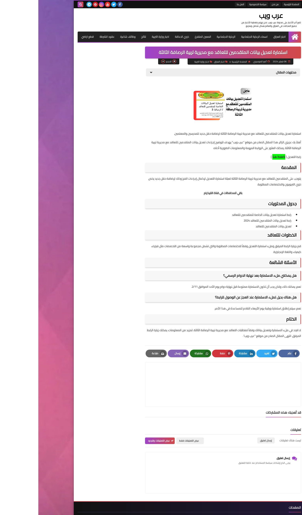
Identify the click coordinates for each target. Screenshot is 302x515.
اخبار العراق (241, 36)
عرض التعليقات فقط (151, 422)
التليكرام (170, 193)
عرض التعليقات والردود (121, 422)
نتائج (105, 36)
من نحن (236, 4)
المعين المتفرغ (164, 36)
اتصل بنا (202, 4)
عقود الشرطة (68, 36)
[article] (148, 375)
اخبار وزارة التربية (122, 36)
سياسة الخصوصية (219, 4)
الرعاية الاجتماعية (187, 36)
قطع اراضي (49, 36)
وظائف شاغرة (89, 36)
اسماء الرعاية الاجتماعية (216, 36)
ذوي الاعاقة (143, 36)
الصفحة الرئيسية (253, 4)
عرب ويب (235, 15)
